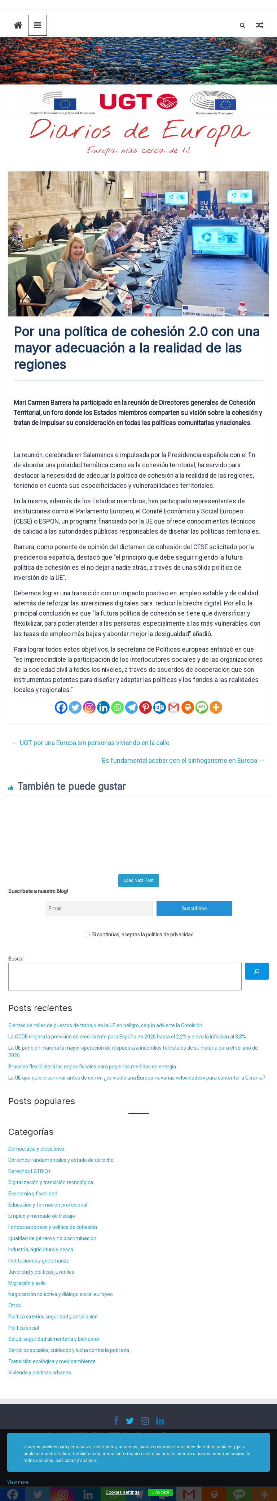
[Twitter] (75, 707)
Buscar (16, 959)
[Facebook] (61, 707)
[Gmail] (173, 707)
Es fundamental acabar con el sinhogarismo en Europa (183, 760)
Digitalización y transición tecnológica (50, 1182)
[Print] (187, 707)
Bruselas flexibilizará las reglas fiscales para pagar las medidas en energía (92, 1066)
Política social (23, 1328)
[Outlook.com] (159, 707)
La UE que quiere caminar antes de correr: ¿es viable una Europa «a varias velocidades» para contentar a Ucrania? (136, 1078)
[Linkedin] (103, 707)
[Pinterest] (145, 707)
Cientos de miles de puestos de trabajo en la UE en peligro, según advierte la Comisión (105, 1025)
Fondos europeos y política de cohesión (52, 1227)
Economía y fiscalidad (32, 1193)
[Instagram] (89, 707)
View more (17, 1482)
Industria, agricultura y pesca (40, 1249)
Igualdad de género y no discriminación (52, 1238)
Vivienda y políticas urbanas (39, 1372)
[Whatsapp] (117, 707)
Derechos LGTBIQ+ (29, 1171)
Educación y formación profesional (47, 1205)
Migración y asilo (27, 1283)
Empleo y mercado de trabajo (41, 1216)
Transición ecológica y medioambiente (52, 1361)
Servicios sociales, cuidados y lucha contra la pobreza (68, 1350)
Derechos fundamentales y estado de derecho (61, 1160)
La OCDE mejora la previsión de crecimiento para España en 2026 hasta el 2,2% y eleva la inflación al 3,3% (127, 1037)
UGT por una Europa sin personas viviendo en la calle (91, 743)
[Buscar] (257, 971)
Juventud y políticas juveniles (41, 1272)
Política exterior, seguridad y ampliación (53, 1317)
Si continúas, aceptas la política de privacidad (139, 934)
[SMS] (201, 707)
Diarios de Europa (138, 131)
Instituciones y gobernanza (39, 1261)
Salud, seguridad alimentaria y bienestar (54, 1339)
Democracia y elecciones (36, 1149)
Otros (14, 1305)
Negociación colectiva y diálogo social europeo (60, 1294)
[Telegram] (131, 707)
